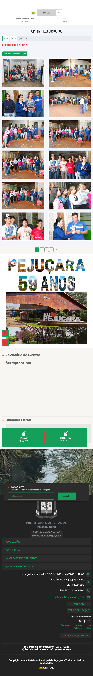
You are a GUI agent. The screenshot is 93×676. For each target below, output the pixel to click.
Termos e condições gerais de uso (76, 625)
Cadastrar (67, 496)
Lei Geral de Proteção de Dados (75, 635)
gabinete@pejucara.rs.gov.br (69, 597)
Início (6, 38)
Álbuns (13, 38)
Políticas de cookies (82, 628)
